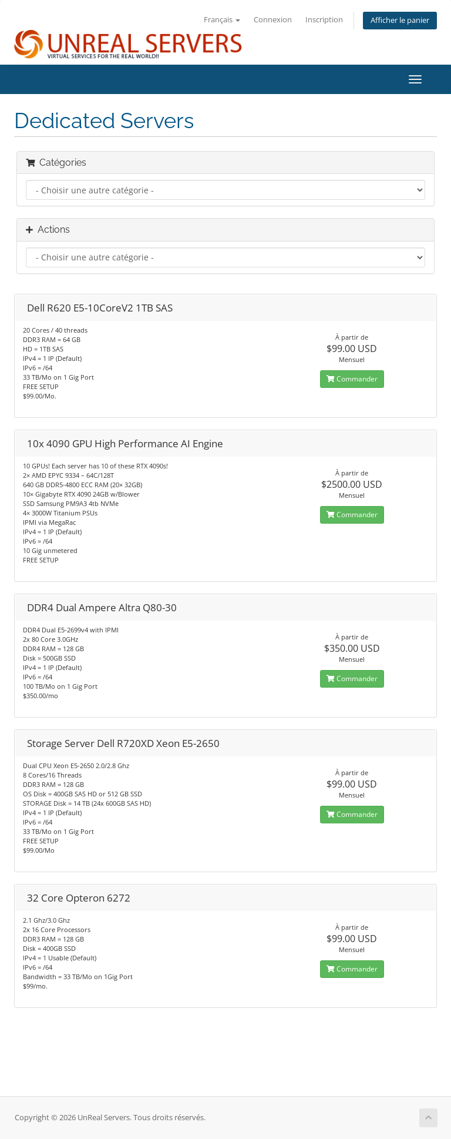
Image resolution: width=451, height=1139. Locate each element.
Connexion (273, 20)
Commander (352, 379)
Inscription (324, 20)
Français (222, 20)
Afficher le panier (400, 20)
